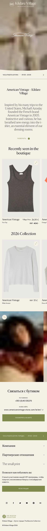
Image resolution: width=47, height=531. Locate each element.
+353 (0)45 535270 (23, 401)
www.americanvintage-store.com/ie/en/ (22, 410)
